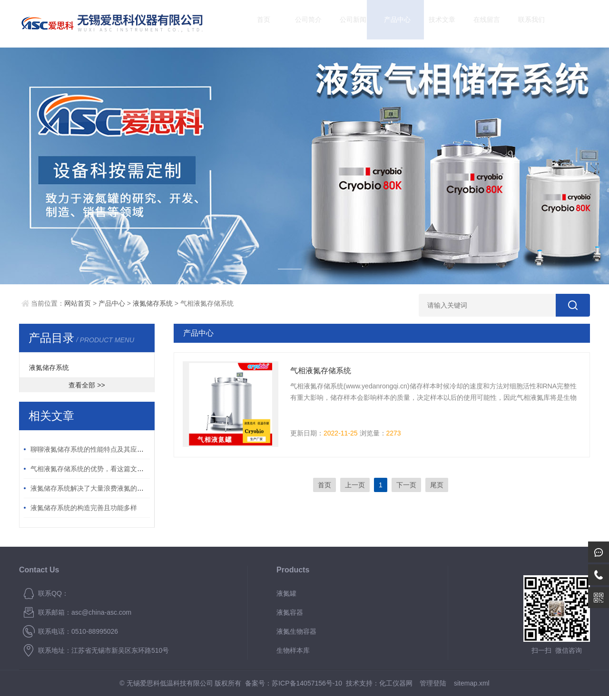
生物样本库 (293, 650)
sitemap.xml (472, 683)
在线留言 (478, 23)
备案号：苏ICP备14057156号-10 (293, 683)
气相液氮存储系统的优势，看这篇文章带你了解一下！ (110, 469)
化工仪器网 (396, 683)
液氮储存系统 (153, 303)
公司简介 (300, 23)
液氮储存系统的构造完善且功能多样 (83, 508)
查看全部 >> (87, 385)
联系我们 (523, 23)
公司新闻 (344, 23)
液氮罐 (286, 593)
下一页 (406, 485)
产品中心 (389, 23)
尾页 (436, 485)
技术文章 (434, 23)
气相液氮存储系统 (320, 371)
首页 (255, 23)
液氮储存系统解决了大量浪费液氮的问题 (90, 488)
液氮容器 (289, 612)
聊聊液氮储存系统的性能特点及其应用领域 (93, 449)
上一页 (355, 485)
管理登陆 (433, 683)
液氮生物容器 (296, 631)
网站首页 (77, 303)
